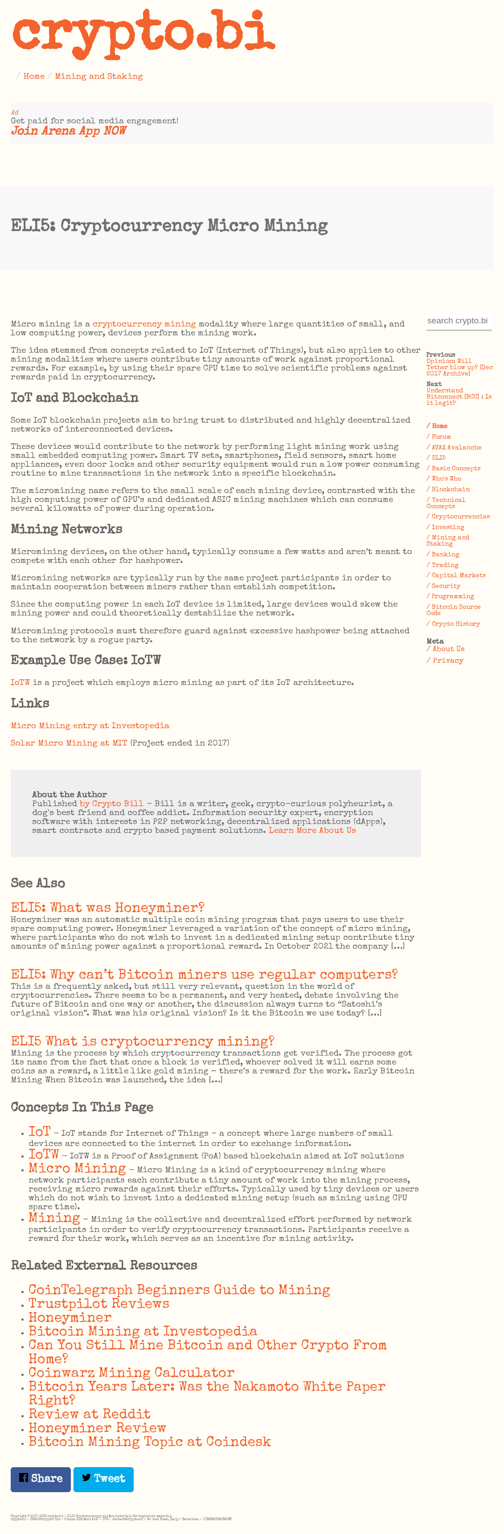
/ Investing (445, 528)
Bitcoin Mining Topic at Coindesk (150, 1443)
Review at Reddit (90, 1415)
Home (34, 77)
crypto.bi (142, 37)
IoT (40, 1133)
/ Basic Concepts (453, 469)
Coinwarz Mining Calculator (132, 1374)
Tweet (103, 1479)
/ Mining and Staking (447, 541)
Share (40, 1479)
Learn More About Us (312, 831)
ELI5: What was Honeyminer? (108, 909)
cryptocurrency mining (144, 324)
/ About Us (445, 649)
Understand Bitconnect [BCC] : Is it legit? (459, 397)
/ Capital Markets (456, 576)
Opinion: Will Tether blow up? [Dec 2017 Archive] (459, 368)
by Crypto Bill (112, 804)
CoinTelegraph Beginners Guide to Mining (179, 1291)
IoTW (20, 683)
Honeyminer (70, 1319)
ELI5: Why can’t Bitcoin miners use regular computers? (204, 976)
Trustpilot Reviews (99, 1305)
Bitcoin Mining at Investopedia (143, 1332)
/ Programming (450, 597)
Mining (54, 1219)
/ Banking (442, 555)
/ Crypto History (453, 624)
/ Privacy (444, 661)
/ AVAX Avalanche (454, 448)
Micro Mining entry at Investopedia (90, 726)
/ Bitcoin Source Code (453, 610)
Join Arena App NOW (68, 132)
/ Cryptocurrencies (458, 517)
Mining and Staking (99, 77)
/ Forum (438, 437)
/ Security (443, 586)
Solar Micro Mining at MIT (69, 743)
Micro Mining (77, 1169)
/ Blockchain (448, 490)
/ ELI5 (436, 458)
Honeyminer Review (98, 1429)
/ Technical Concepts (446, 504)
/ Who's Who (443, 479)
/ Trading (442, 566)
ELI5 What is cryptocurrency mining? (143, 1042)
